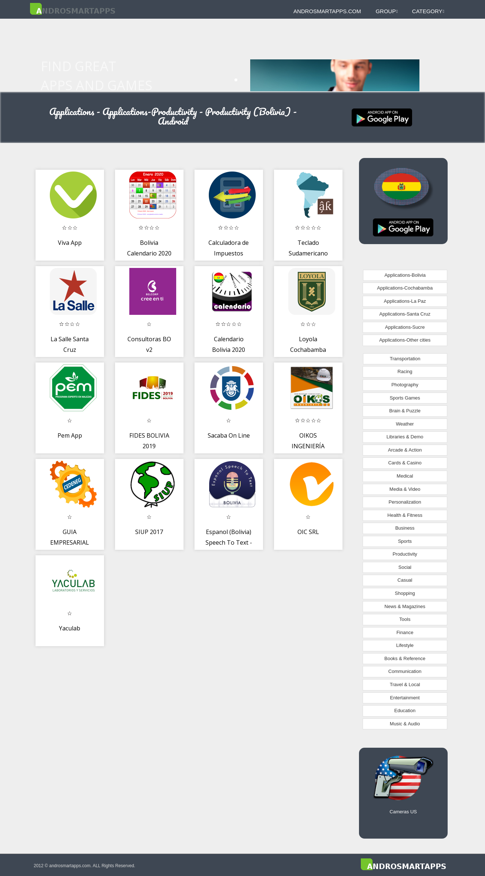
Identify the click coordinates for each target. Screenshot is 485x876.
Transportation (405, 358)
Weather (405, 424)
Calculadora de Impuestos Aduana (228, 253)
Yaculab (69, 628)
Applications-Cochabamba (405, 288)
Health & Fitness (405, 515)
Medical (405, 476)
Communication (404, 671)
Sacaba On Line (229, 435)
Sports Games (405, 398)
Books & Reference (404, 658)
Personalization (405, 502)
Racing (404, 371)
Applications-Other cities (404, 340)
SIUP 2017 (149, 532)
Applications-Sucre (405, 327)
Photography (404, 384)
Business (405, 528)
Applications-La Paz (405, 301)
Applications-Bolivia (405, 275)
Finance (404, 632)
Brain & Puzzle (405, 410)
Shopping (405, 593)
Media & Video (404, 489)
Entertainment (405, 697)
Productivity (405, 554)
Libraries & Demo (404, 436)
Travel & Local (405, 684)
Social (405, 567)
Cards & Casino (405, 462)
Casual (404, 580)
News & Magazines (405, 606)
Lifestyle (405, 645)
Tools (404, 619)
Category (428, 11)
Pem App (70, 435)
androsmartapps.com (327, 11)
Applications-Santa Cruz (405, 314)
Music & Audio (405, 723)
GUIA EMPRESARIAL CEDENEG (69, 542)
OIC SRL (308, 532)
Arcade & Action (405, 450)
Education (404, 710)
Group (386, 11)
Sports (405, 541)
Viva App (70, 243)
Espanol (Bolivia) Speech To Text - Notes (229, 542)
